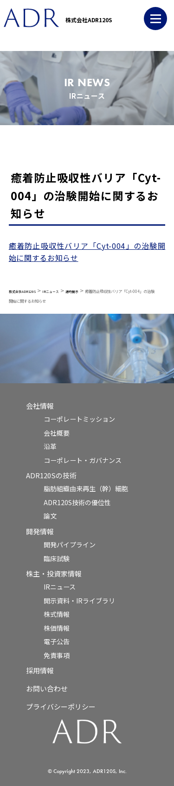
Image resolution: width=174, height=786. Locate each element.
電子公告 (57, 641)
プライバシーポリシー (61, 706)
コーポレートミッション (79, 419)
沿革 (50, 446)
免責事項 (57, 655)
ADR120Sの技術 (51, 475)
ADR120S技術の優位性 (77, 502)
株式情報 (57, 614)
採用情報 (40, 670)
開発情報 (40, 531)
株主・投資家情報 (54, 573)
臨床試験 (57, 558)
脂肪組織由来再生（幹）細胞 (86, 488)
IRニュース (60, 586)
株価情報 (57, 628)
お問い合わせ (47, 688)
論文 (50, 515)
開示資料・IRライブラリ (79, 600)
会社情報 (40, 406)
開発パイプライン (70, 544)
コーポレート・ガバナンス (83, 460)
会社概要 (57, 432)
